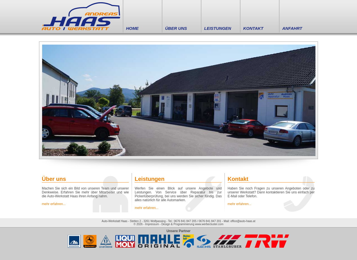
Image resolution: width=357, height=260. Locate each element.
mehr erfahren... (54, 204)
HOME (132, 28)
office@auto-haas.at (242, 221)
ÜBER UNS (176, 28)
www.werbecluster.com (209, 224)
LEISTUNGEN (217, 28)
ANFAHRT (292, 28)
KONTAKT (253, 28)
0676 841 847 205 (185, 221)
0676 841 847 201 (210, 221)
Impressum (152, 224)
